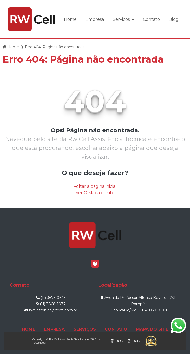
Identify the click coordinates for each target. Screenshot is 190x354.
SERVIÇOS (85, 329)
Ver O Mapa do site (95, 192)
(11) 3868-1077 (51, 304)
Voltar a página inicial (95, 186)
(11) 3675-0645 (50, 297)
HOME (28, 329)
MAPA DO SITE (152, 329)
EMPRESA (54, 329)
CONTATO (116, 329)
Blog (174, 19)
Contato (151, 19)
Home (70, 19)
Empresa (95, 19)
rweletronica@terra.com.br (50, 310)
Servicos (122, 19)
